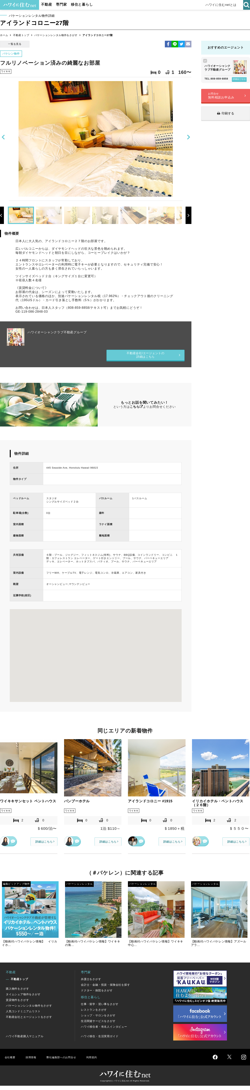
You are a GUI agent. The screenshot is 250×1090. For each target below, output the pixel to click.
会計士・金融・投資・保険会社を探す (105, 989)
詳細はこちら (239, 79)
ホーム (4, 35)
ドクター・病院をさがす (97, 994)
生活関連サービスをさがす (98, 1025)
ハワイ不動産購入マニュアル (24, 1040)
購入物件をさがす (17, 992)
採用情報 (32, 1061)
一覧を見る (14, 43)
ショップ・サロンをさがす (98, 1019)
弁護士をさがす (91, 983)
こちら (134, 409)
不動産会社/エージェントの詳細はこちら (145, 356)
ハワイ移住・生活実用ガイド (99, 1040)
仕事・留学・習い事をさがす (99, 1008)
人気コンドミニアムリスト (23, 1015)
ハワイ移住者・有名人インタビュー (104, 1030)
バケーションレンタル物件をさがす (56, 35)
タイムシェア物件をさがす (23, 998)
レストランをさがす (94, 1014)
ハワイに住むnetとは (222, 4)
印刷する (228, 113)
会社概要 (10, 1061)
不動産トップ (21, 35)
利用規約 (99, 1061)
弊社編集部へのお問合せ (66, 1061)
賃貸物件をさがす (17, 1004)
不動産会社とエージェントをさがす (29, 1021)
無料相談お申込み (221, 95)
